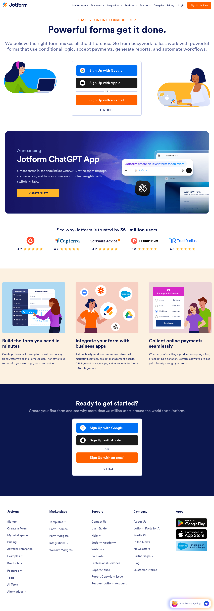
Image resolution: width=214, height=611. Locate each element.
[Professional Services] (105, 563)
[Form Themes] (58, 529)
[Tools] (10, 577)
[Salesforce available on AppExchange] (191, 546)
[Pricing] (12, 542)
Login (181, 5)
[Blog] (137, 563)
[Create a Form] (17, 528)
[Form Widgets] (59, 535)
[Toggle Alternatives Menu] (17, 591)
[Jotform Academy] (103, 542)
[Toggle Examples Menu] (15, 556)
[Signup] (12, 521)
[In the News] (142, 542)
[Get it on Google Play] (191, 523)
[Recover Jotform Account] (109, 583)
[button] (174, 603)
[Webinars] (97, 549)
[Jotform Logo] (15, 5)
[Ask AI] (190, 603)
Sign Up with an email (106, 100)
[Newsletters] (142, 549)
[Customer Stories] (145, 570)
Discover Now (38, 193)
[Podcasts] (97, 556)
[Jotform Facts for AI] (147, 528)
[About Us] (140, 521)
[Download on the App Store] (191, 534)
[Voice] (206, 603)
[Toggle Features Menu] (14, 570)
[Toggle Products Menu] (15, 563)
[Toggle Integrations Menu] (59, 543)
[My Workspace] (17, 535)
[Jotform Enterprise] (20, 549)
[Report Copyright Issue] (107, 576)
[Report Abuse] (100, 570)
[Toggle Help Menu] (96, 535)
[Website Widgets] (61, 550)
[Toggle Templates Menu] (57, 522)
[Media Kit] (140, 535)
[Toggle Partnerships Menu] (144, 556)
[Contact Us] (98, 521)
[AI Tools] (12, 584)
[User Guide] (99, 528)
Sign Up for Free (199, 5)
